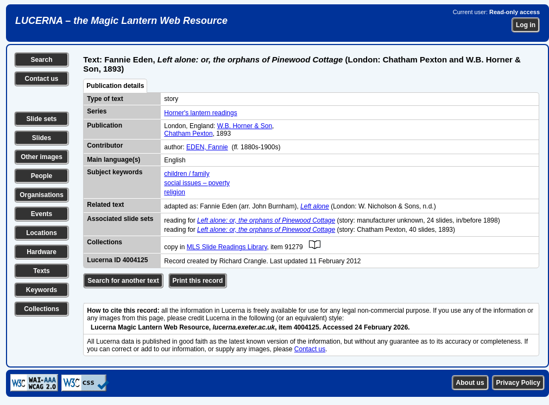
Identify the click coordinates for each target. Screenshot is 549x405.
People (41, 176)
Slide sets (41, 119)
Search (41, 60)
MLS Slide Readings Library (227, 247)
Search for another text (123, 280)
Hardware (41, 252)
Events (41, 214)
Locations (41, 233)
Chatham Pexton (188, 133)
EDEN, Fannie (207, 147)
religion (174, 192)
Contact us (41, 79)
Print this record (198, 280)
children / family (186, 174)
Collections (41, 309)
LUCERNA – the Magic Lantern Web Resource (121, 20)
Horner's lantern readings (200, 113)
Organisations (42, 195)
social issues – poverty (197, 183)
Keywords (41, 290)
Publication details (115, 86)
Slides (41, 138)
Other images (41, 157)
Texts (41, 271)
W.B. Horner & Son (244, 126)
